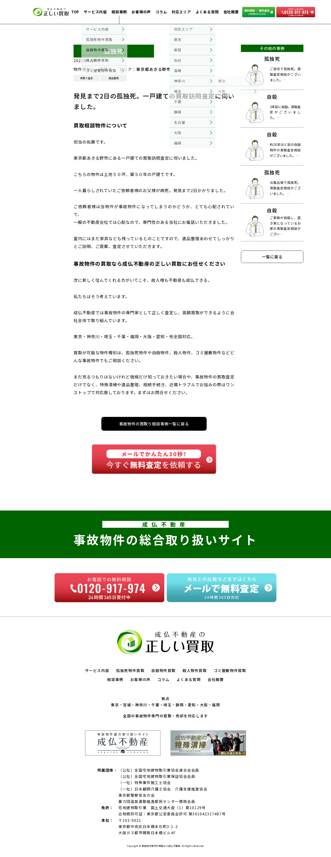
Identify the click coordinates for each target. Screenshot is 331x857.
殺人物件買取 (195, 670)
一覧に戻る (272, 257)
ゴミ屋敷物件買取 (230, 670)
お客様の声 (141, 11)
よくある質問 (207, 11)
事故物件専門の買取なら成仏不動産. (161, 846)
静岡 (180, 704)
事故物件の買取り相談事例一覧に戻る (154, 424)
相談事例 (119, 11)
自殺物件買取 (163, 670)
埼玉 (167, 704)
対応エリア (181, 11)
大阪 (204, 704)
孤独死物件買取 (130, 670)
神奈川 (141, 704)
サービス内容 (95, 11)
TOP (75, 11)
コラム (161, 11)
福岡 (216, 704)
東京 (115, 704)
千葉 (155, 704)
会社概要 (231, 11)
